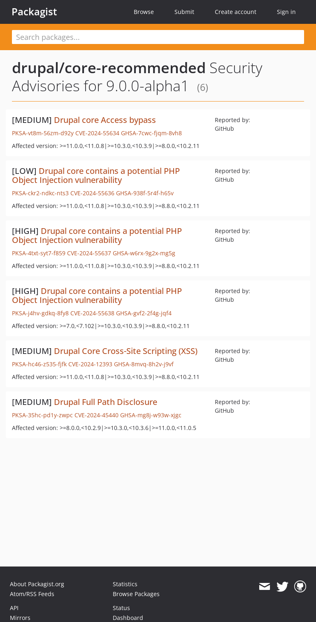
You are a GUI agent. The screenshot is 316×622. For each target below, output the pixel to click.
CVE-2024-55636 (92, 193)
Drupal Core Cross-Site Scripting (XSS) (126, 350)
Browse (144, 12)
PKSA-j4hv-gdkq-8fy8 (40, 313)
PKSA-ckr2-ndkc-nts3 (40, 193)
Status (121, 608)
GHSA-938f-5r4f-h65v (145, 193)
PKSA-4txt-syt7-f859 (38, 253)
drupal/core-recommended (109, 68)
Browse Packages (136, 594)
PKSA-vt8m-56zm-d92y (43, 133)
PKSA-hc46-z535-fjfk (39, 364)
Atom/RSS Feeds (32, 594)
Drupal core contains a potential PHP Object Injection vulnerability (96, 175)
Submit (184, 12)
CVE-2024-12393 (90, 364)
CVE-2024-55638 (92, 313)
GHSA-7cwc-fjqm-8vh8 (151, 133)
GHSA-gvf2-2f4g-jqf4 (144, 313)
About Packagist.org (37, 584)
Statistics (125, 584)
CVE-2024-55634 (97, 133)
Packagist (34, 11)
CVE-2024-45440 (96, 415)
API (14, 608)
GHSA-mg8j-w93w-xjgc (150, 415)
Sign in (286, 12)
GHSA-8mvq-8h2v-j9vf (144, 364)
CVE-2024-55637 (89, 253)
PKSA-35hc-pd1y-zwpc (42, 415)
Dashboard (128, 618)
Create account (235, 12)
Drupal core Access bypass (105, 119)
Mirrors (20, 618)
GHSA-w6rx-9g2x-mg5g (144, 253)
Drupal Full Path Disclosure (105, 401)
